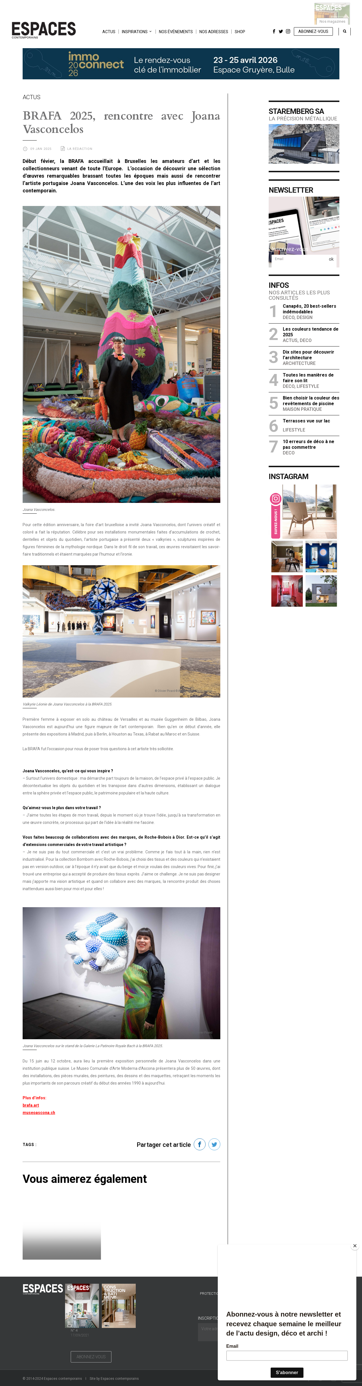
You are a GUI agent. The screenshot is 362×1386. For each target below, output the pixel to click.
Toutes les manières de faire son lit (308, 377)
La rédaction (79, 149)
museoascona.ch (39, 1112)
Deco (288, 317)
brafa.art (31, 1105)
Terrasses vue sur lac (306, 421)
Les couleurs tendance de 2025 (311, 331)
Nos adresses (213, 31)
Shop (240, 31)
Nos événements (176, 31)
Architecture (299, 363)
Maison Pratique (302, 409)
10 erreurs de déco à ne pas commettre (308, 444)
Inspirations (135, 31)
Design (305, 317)
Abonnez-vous (313, 31)
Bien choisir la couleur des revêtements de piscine (311, 400)
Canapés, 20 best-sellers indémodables (309, 308)
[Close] (355, 1246)
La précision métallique (303, 118)
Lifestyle (308, 386)
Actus (108, 31)
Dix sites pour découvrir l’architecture (308, 354)
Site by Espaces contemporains (114, 1379)
